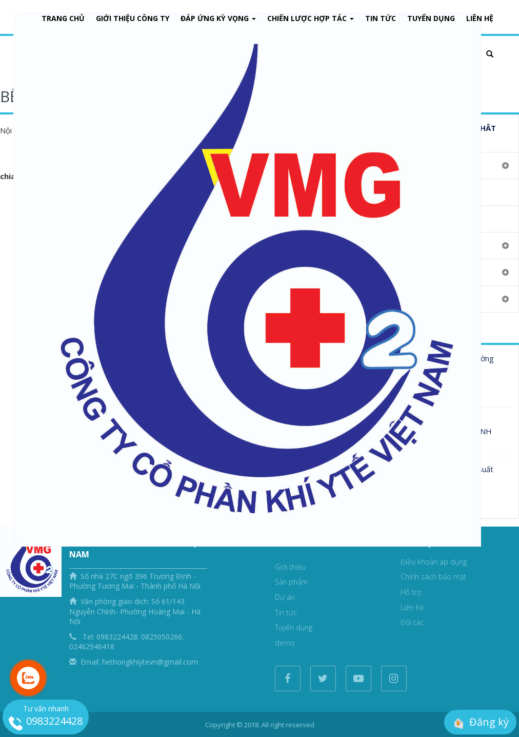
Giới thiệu (290, 567)
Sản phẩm (291, 582)
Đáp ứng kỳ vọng (218, 18)
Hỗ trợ (411, 592)
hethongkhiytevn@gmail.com (150, 662)
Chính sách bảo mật (433, 576)
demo (285, 643)
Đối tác (412, 622)
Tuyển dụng (431, 18)
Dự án (285, 597)
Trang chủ (63, 18)
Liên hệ (412, 607)
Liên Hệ (479, 18)
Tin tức (380, 18)
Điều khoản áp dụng (434, 562)
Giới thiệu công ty (132, 18)
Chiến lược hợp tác (310, 18)
